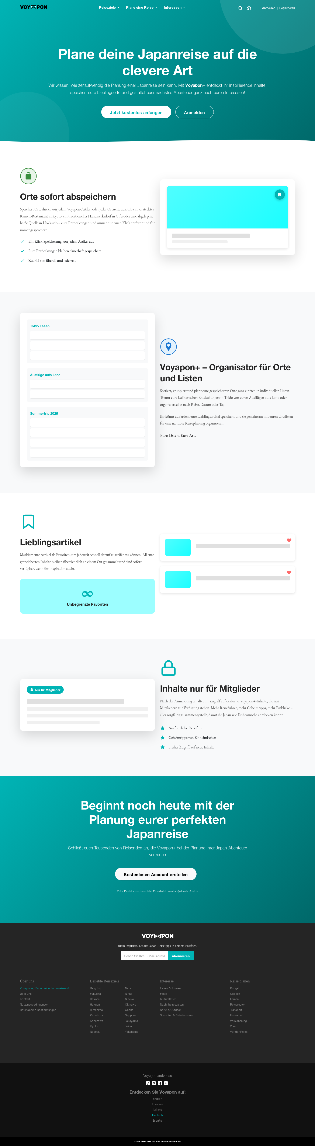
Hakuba (95, 1004)
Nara (128, 987)
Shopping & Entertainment (176, 1015)
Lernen (234, 998)
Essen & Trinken (170, 987)
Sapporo (130, 1015)
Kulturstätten (168, 998)
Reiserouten (237, 1004)
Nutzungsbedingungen (34, 1004)
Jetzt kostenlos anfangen (136, 112)
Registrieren (287, 7)
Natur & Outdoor (170, 1009)
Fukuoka (95, 993)
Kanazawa (96, 1020)
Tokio (128, 1025)
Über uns (26, 993)
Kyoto (93, 1025)
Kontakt (25, 998)
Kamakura (96, 1015)
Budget (234, 987)
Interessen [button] (173, 7)
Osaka (129, 1009)
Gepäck (235, 993)
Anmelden (268, 7)
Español (157, 1120)
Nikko (128, 993)
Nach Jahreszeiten (172, 1004)
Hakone (95, 998)
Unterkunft (236, 1015)
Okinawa (130, 1004)
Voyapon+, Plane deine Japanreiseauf (44, 987)
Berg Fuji (95, 987)
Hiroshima (96, 1009)
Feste (163, 993)
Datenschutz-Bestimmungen (38, 1009)
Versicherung (238, 1020)
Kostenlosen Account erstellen (156, 874)
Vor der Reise (239, 1031)
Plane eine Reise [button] (140, 7)
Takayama (131, 1020)
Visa (233, 1025)
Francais (157, 1104)
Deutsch (157, 1114)
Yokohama (131, 1031)
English (157, 1098)
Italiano (157, 1109)
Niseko (129, 998)
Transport (236, 1009)
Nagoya (95, 1031)
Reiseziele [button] (108, 7)
